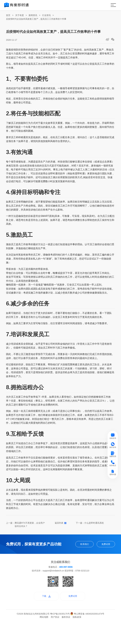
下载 (46, 596)
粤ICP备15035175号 (60, 614)
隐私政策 (77, 617)
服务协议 (66, 617)
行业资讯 (46, 15)
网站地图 (44, 617)
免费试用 (105, 544)
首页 (8, 15)
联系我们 (84, 544)
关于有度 (19, 15)
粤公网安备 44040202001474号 (87, 614)
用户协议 (55, 617)
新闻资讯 (33, 15)
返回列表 (60, 523)
